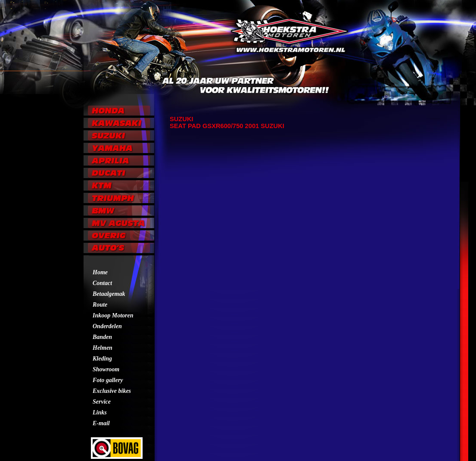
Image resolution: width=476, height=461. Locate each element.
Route (100, 304)
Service (102, 401)
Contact (102, 283)
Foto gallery (108, 380)
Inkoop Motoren (113, 315)
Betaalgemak (109, 294)
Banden (102, 337)
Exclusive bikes (112, 391)
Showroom (106, 369)
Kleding (102, 358)
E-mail (101, 423)
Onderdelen (107, 326)
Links (100, 412)
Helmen (102, 348)
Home (100, 272)
